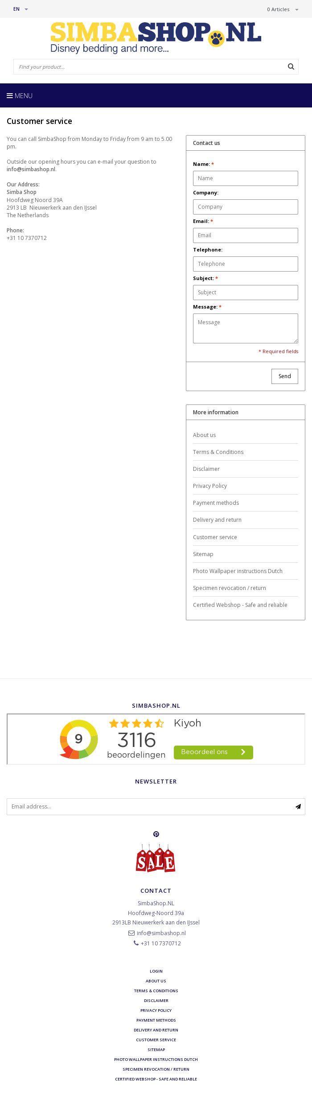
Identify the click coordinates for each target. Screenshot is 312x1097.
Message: (207, 306)
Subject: (205, 278)
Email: (203, 221)
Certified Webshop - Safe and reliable (240, 605)
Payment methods (216, 503)
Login (156, 971)
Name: (203, 164)
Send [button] (285, 376)
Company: (205, 192)
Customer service (215, 537)
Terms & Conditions (218, 452)
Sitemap (203, 554)
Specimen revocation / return (229, 588)
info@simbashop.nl (161, 933)
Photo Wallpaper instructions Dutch (238, 571)
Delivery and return (217, 520)
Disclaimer (206, 469)
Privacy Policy (210, 486)
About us (204, 435)
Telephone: (207, 249)
